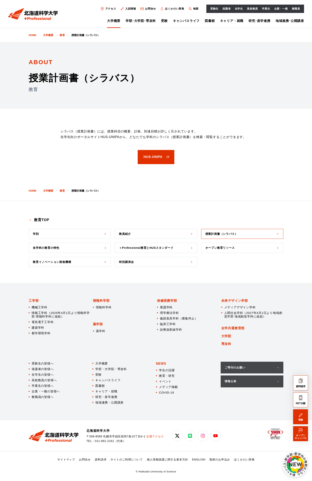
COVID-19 (166, 392)
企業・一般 (281, 8)
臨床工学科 (168, 324)
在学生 (239, 8)
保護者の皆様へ (43, 369)
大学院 (226, 336)
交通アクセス (155, 436)
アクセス (108, 9)
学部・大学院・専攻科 (111, 369)
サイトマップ (66, 459)
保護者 (226, 8)
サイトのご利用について (126, 459)
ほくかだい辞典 (172, 9)
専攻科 (226, 344)
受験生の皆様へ (43, 363)
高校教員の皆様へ (44, 380)
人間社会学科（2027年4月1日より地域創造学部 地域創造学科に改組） (253, 314)
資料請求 (100, 459)
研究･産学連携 (259, 21)
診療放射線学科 (171, 329)
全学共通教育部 (233, 328)
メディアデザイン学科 (240, 307)
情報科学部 (101, 300)
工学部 (34, 300)
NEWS (161, 363)
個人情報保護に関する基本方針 (167, 459)
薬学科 (100, 331)
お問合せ (148, 9)
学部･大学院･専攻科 (141, 21)
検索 (193, 9)
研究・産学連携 (106, 397)
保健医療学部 (167, 300)
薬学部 (98, 324)
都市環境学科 (41, 333)
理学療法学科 (169, 312)
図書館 (210, 21)
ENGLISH (198, 459)
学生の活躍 (167, 370)
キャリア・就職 (232, 21)
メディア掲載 (168, 387)
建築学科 (38, 327)
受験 (164, 21)
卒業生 (266, 8)
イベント (165, 381)
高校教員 (252, 8)
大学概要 (113, 21)
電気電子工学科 (43, 322)
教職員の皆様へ (43, 397)
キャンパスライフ (186, 21)
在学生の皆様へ (43, 374)
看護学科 (166, 307)
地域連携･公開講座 (290, 21)
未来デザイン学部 (234, 300)
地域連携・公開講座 (109, 402)
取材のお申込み (220, 459)
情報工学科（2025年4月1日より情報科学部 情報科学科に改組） (61, 314)
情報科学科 (104, 307)
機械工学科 (39, 307)
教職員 (296, 8)
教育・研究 (167, 375)
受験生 (214, 8)
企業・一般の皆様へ (46, 391)
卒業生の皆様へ (43, 385)
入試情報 (128, 9)
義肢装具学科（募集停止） (179, 318)
